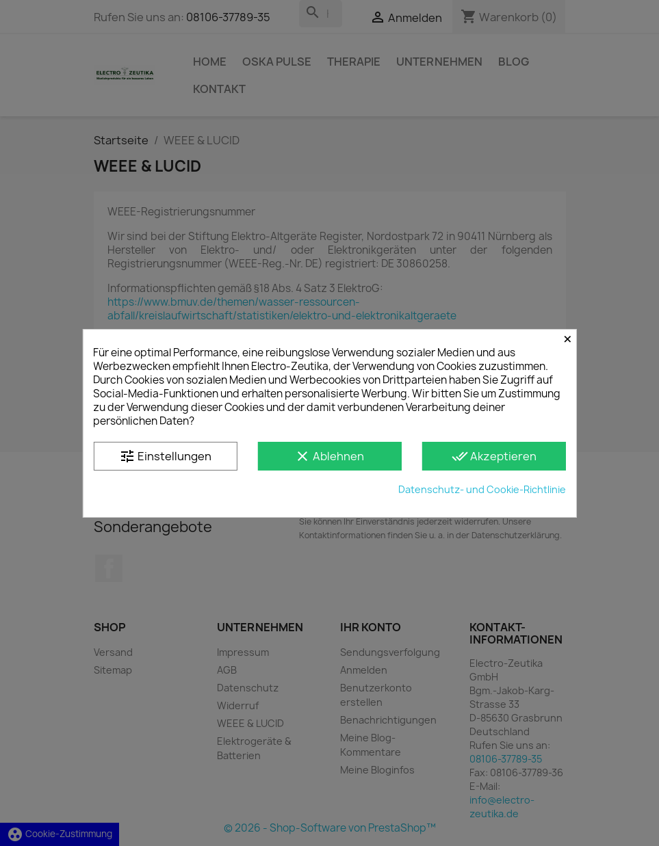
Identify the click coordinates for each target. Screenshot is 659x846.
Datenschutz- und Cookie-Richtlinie (482, 489)
